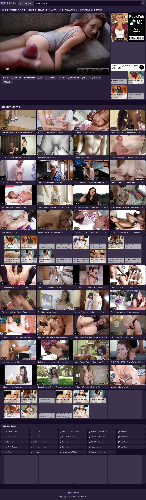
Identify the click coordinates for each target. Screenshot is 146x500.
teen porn (66, 442)
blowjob (97, 78)
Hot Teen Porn (9, 442)
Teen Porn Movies (40, 447)
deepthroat (52, 78)
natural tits (30, 78)
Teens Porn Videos (98, 447)
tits (41, 78)
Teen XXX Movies (98, 437)
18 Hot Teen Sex (39, 442)
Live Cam (27, 3)
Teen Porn (7, 452)
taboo (86, 78)
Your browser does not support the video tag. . (55, 44)
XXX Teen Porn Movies (71, 432)
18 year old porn (68, 437)
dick (63, 78)
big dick (8, 82)
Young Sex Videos (98, 452)
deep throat (74, 78)
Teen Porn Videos (39, 437)
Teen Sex (36, 452)
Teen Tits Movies (10, 432)
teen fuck (124, 432)
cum (7, 78)
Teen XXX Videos (10, 447)
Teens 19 (36, 432)
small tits (17, 78)
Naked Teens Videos (70, 452)
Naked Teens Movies (99, 432)
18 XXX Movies (97, 442)
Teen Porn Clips (10, 437)
